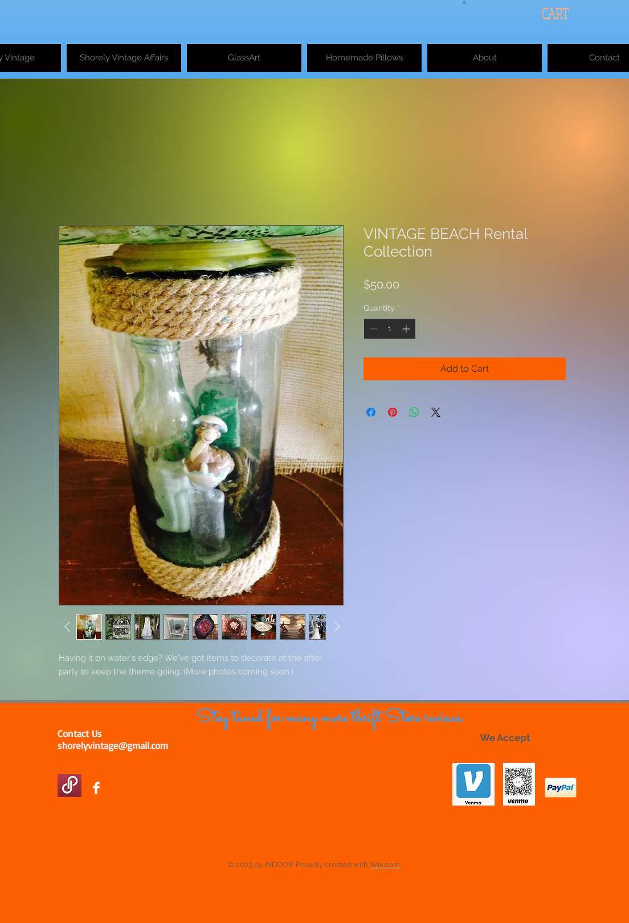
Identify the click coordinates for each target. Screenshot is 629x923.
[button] (464, 2)
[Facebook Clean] (96, 788)
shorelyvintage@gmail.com (113, 745)
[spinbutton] (389, 329)
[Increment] (407, 329)
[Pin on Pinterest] (392, 412)
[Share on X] (436, 412)
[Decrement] (372, 329)
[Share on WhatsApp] (414, 412)
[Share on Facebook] (371, 412)
